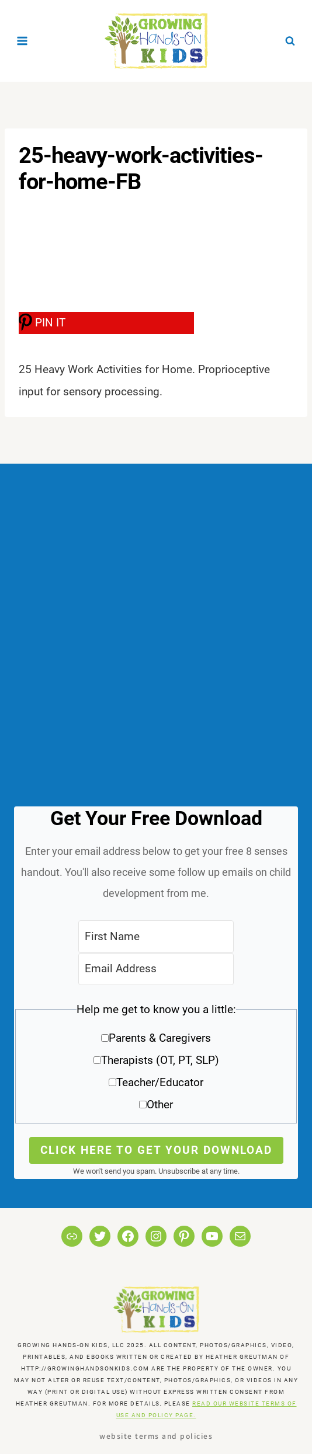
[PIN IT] (106, 323)
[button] (156, 1061)
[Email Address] (156, 969)
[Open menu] (22, 41)
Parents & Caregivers (160, 1038)
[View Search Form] (289, 40)
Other (160, 1104)
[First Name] (156, 936)
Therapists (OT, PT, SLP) (160, 1060)
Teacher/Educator (159, 1082)
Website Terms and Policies (156, 1436)
